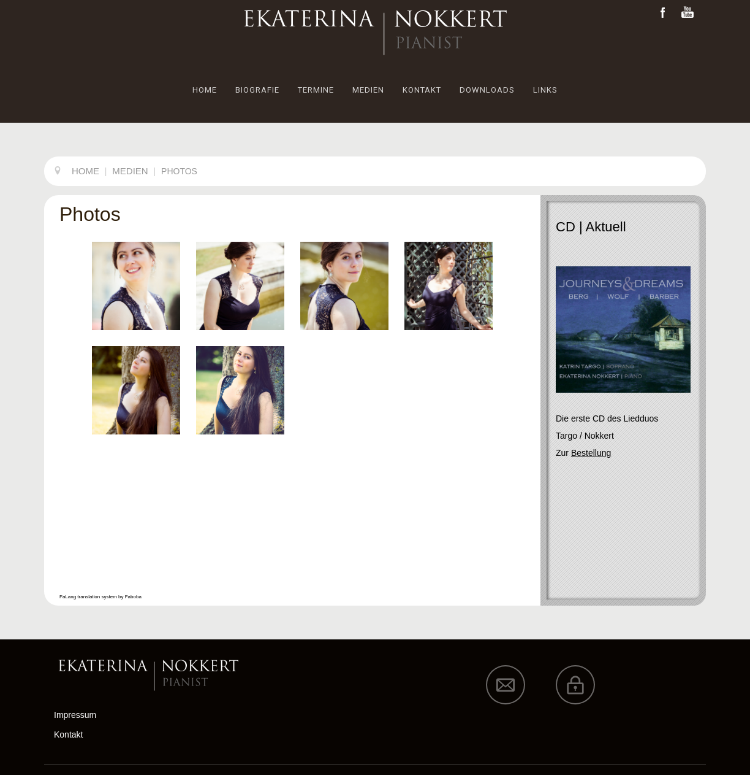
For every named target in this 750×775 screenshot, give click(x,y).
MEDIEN (368, 89)
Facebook (663, 12)
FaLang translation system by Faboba (100, 597)
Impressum (75, 715)
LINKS (545, 89)
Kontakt (68, 734)
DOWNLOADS (487, 89)
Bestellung (591, 453)
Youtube (687, 12)
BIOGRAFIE (257, 89)
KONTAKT (422, 89)
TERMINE (316, 89)
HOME (204, 89)
